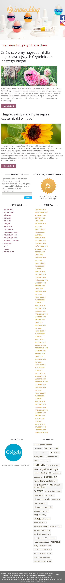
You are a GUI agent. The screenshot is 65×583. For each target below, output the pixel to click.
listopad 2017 (40, 311)
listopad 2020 (40, 209)
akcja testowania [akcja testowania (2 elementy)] (38, 448)
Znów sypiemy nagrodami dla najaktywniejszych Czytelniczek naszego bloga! (26, 56)
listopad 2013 (40, 430)
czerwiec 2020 (40, 224)
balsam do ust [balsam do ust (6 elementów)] (51, 448)
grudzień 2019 (40, 241)
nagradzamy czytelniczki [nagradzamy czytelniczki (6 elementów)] (45, 480)
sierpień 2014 (40, 416)
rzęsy (6, 246)
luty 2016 (38, 370)
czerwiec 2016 (40, 359)
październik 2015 (41, 382)
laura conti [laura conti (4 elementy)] (38, 477)
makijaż (7, 224)
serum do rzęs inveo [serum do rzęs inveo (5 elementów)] (43, 549)
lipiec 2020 (39, 221)
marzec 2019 (39, 266)
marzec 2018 (39, 300)
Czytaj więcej (9, 106)
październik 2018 (41, 280)
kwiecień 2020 (40, 229)
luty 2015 (38, 399)
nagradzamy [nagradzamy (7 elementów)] (50, 476)
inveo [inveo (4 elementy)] (36, 460)
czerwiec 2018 (40, 291)
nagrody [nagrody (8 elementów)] (38, 490)
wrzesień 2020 (40, 215)
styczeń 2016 (40, 373)
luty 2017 (38, 337)
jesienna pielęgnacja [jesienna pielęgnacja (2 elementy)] (45, 460)
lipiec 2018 (39, 289)
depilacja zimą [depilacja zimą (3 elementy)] (38, 457)
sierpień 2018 (40, 286)
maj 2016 (38, 362)
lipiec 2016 (39, 356)
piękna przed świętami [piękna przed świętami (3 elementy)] (41, 526)
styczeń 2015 (40, 401)
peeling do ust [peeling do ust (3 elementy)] (50, 495)
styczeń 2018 (40, 305)
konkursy (7, 221)
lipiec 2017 (39, 322)
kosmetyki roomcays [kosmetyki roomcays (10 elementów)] (46, 469)
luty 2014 (38, 421)
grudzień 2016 (40, 342)
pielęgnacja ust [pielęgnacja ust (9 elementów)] (42, 518)
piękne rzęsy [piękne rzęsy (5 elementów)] (55, 526)
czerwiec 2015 (40, 387)
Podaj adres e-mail (7, 191)
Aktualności (9, 209)
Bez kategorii (9, 212)
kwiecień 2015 (40, 393)
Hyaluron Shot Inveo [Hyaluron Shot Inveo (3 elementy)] (51, 457)
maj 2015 (38, 390)
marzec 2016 (39, 368)
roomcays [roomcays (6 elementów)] (55, 541)
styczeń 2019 (40, 272)
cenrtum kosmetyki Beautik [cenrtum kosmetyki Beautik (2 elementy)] (41, 453)
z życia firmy (9, 252)
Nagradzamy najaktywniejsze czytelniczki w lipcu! (25, 116)
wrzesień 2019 (40, 249)
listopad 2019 (40, 243)
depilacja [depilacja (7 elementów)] (55, 452)
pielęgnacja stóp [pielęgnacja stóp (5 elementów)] (41, 511)
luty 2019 (38, 269)
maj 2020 (38, 226)
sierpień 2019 (40, 252)
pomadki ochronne (11, 241)
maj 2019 (38, 260)
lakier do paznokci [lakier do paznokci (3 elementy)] (55, 473)
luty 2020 (38, 235)
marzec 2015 (39, 396)
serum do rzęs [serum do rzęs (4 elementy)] (45, 546)
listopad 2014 (40, 407)
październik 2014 (41, 410)
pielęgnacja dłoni (11, 235)
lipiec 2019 (39, 255)
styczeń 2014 (40, 424)
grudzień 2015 (40, 376)
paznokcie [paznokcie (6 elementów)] (39, 495)
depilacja (7, 218)
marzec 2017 (39, 334)
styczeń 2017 (40, 339)
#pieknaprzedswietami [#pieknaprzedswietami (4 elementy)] (43, 444)
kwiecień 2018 (40, 297)
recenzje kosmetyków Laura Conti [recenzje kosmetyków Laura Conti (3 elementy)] (45, 538)
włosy (6, 249)
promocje (7, 243)
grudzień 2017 (40, 308)
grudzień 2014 (40, 404)
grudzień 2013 (40, 427)
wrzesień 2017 (40, 317)
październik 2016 (41, 348)
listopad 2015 (40, 379)
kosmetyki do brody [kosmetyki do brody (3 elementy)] (53, 465)
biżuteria (7, 215)
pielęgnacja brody (11, 232)
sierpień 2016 (40, 353)
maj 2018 (38, 294)
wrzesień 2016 (40, 351)
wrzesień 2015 (40, 385)
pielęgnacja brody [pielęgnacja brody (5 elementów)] (42, 499)
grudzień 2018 (40, 274)
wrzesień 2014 (40, 413)
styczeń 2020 (40, 238)
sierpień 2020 (40, 218)
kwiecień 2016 (40, 365)
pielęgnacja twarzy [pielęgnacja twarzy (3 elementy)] (40, 515)
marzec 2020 (39, 232)
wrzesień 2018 (40, 283)
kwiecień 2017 (40, 331)
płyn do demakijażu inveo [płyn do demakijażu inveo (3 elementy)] (42, 530)
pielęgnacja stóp (10, 238)
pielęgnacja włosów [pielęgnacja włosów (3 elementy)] (40, 522)
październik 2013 (41, 433)
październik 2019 (41, 246)
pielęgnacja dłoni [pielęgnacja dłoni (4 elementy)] (40, 503)
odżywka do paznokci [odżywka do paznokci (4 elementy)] (53, 491)
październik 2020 (41, 212)
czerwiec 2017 (40, 325)
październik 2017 (41, 314)
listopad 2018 (40, 277)
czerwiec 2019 (40, 257)
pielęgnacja (8, 229)
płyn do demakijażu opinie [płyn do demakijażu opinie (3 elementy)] (42, 534)
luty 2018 (38, 303)
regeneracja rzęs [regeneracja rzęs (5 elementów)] (41, 542)
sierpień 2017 (40, 320)
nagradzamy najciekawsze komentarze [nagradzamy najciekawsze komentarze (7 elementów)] (47, 486)
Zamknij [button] (58, 574)
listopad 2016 (40, 345)
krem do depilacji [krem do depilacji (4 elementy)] (40, 473)
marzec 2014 (39, 418)
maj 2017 (38, 328)
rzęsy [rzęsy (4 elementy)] (36, 546)
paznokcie (8, 226)
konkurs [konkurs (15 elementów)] (39, 464)
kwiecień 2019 (40, 263)
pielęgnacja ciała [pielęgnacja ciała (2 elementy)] (56, 499)
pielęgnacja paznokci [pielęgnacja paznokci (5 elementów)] (43, 507)
